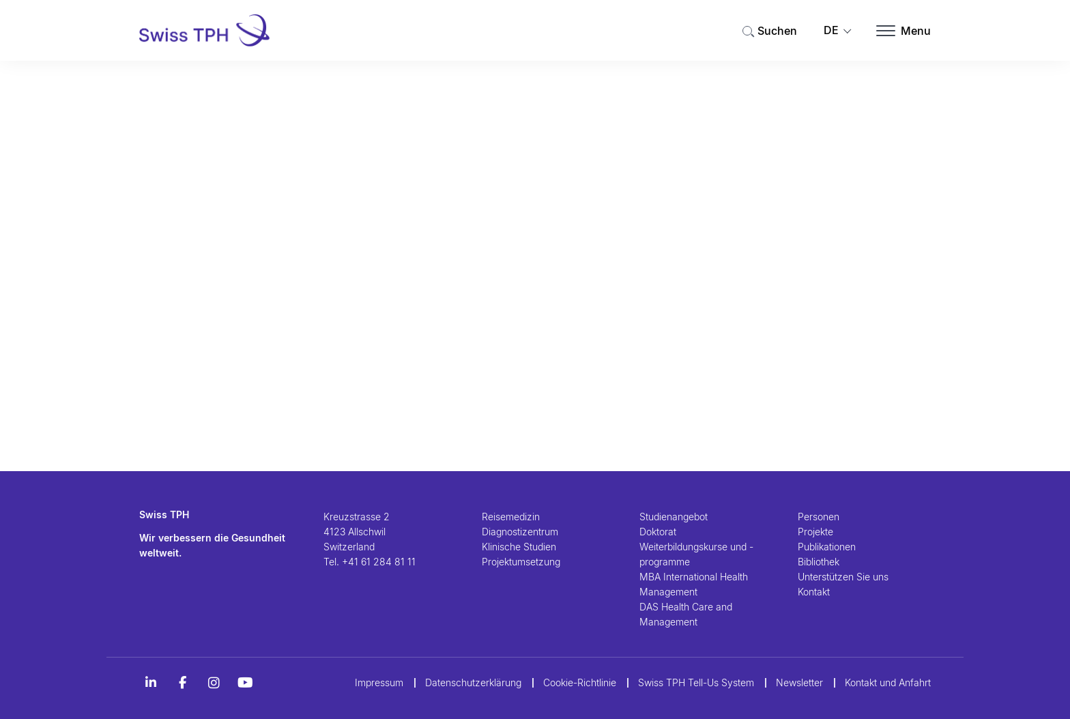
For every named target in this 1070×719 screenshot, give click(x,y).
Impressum (379, 682)
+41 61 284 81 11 (379, 561)
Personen (818, 516)
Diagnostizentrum (520, 531)
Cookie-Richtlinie (579, 682)
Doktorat (657, 531)
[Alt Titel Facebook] (182, 682)
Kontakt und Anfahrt (888, 682)
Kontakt (814, 591)
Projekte (815, 531)
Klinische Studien (519, 546)
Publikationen (827, 546)
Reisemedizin (511, 516)
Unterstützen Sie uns (843, 576)
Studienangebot (673, 516)
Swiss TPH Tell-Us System (696, 682)
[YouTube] (245, 682)
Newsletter (799, 682)
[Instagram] (213, 682)
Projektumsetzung (521, 561)
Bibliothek (818, 561)
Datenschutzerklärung (473, 682)
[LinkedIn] (150, 682)
